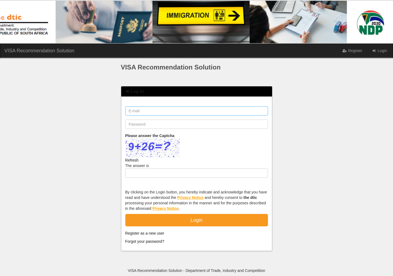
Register (352, 50)
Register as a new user (144, 233)
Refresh (132, 160)
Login (379, 50)
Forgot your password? (144, 241)
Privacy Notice (190, 197)
